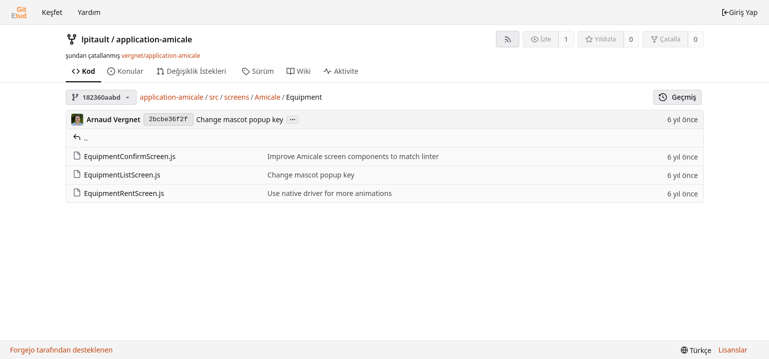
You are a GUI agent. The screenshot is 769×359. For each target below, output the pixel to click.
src (214, 97)
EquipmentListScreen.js (116, 175)
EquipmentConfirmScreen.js (124, 156)
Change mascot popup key (240, 119)
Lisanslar (733, 350)
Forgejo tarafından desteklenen (61, 350)
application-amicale (154, 39)
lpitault (96, 39)
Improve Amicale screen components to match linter (353, 156)
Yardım (89, 12)
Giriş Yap (739, 12)
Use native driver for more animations (330, 193)
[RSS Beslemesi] (507, 39)
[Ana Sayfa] (19, 12)
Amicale (268, 97)
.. (80, 138)
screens (236, 97)
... (293, 119)
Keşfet (52, 12)
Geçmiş (677, 97)
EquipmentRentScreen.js (118, 193)
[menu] (696, 350)
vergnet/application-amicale (161, 55)
